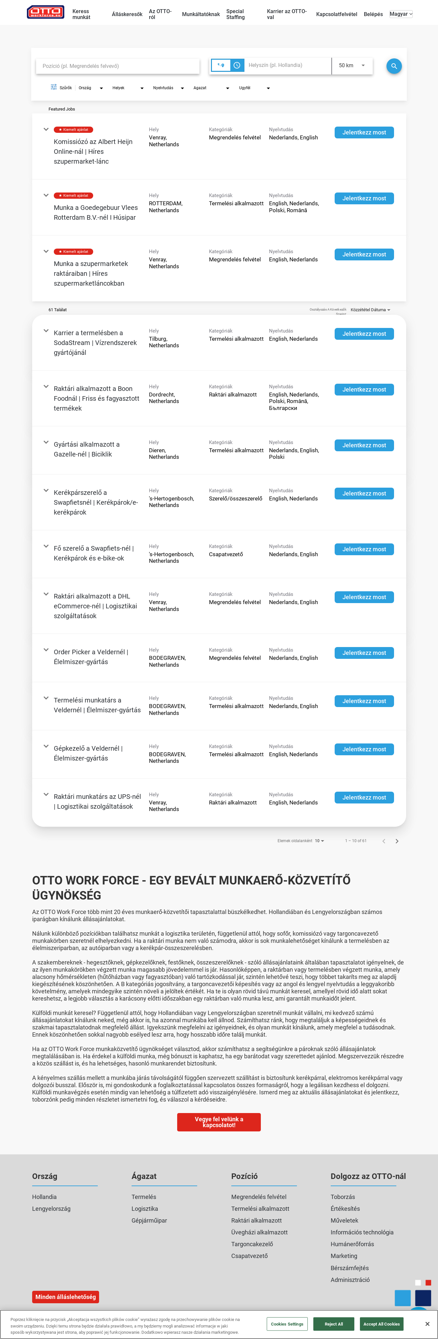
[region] (219, 1324)
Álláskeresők (127, 14)
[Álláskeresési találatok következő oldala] (397, 840)
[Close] (427, 1324)
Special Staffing (235, 14)
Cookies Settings (287, 1323)
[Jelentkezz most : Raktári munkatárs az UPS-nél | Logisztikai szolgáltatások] (364, 797)
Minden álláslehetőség (65, 1296)
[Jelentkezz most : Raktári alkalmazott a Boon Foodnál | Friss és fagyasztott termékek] (364, 390)
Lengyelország (51, 1208)
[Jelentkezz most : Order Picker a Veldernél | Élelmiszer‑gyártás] (364, 653)
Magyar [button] (401, 14)
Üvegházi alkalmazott (259, 1232)
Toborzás (343, 1196)
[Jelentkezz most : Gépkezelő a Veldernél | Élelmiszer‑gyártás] (364, 749)
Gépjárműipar (149, 1220)
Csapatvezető (249, 1255)
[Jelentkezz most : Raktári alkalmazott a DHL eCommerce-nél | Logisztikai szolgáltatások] (364, 597)
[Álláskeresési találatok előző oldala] (383, 840)
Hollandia (44, 1196)
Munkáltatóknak (201, 14)
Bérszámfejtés (350, 1268)
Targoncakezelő (252, 1244)
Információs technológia (362, 1232)
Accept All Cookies (382, 1323)
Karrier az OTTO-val (287, 14)
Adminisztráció (350, 1279)
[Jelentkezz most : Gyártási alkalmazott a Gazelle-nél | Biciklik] (364, 445)
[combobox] (118, 66)
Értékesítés (345, 1208)
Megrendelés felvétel (258, 1196)
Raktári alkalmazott (256, 1220)
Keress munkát (81, 14)
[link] (219, 146)
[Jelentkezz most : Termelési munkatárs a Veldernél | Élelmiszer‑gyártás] (364, 701)
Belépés (373, 14)
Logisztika (145, 1208)
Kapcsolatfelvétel (336, 14)
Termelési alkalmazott (260, 1208)
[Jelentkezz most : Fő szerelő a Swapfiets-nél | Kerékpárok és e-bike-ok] (364, 549)
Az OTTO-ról (160, 14)
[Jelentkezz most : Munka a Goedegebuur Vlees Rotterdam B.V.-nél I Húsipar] (364, 198)
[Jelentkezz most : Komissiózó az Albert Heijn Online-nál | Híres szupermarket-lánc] (364, 132)
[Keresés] (394, 66)
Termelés (144, 1196)
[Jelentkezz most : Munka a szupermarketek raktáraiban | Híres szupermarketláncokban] (364, 254)
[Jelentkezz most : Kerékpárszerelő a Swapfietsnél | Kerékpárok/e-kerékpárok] (364, 493)
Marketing (344, 1255)
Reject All (334, 1323)
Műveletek (344, 1220)
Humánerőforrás (352, 1244)
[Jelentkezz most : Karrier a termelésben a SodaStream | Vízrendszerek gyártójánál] (364, 334)
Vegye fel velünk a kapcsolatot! (219, 1122)
